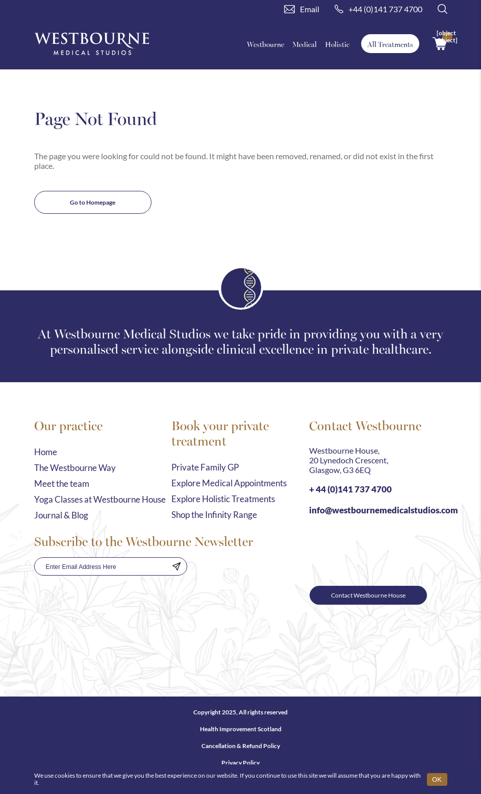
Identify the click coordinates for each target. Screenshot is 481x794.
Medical (304, 44)
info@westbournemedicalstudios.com (383, 510)
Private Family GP (205, 467)
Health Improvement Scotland (241, 729)
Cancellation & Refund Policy (240, 746)
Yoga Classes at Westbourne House (100, 499)
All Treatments (390, 44)
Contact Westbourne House (368, 595)
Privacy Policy (240, 762)
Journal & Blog (61, 515)
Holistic (337, 44)
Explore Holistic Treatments (223, 498)
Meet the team (61, 483)
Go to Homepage (92, 202)
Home (45, 451)
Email (301, 9)
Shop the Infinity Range (214, 514)
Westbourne (265, 44)
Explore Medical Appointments (229, 483)
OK (437, 779)
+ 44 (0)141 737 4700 (350, 489)
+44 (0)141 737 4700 (378, 9)
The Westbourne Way (75, 467)
